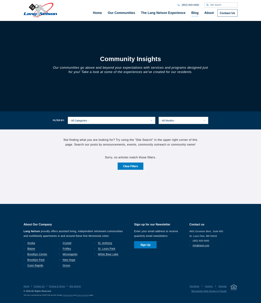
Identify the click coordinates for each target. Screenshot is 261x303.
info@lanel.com (201, 245)
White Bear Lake (108, 254)
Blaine (31, 248)
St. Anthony (105, 243)
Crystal (67, 243)
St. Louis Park (106, 248)
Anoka (31, 243)
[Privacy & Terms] (233, 288)
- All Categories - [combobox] (79, 120)
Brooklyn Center (37, 254)
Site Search (75, 286)
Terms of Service (83, 295)
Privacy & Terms (57, 286)
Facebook (194, 286)
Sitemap (222, 286)
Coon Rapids (35, 265)
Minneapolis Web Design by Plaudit (209, 291)
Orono (66, 265)
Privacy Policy (68, 295)
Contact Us (39, 286)
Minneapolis (70, 254)
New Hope (69, 259)
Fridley (67, 248)
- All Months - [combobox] (168, 120)
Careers (209, 286)
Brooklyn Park (36, 259)
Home (26, 286)
